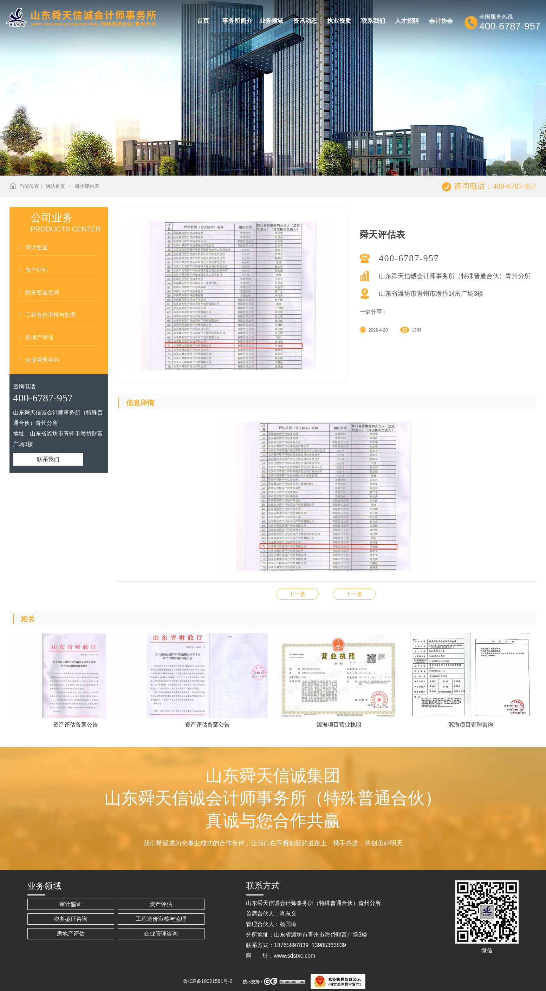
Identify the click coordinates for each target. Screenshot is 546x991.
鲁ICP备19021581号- (206, 981)
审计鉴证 (36, 247)
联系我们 (48, 459)
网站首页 (55, 186)
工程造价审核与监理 (50, 315)
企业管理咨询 (42, 360)
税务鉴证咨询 (42, 292)
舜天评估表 (87, 186)
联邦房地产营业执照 (297, 594)
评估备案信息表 (354, 594)
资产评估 (36, 270)
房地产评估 (39, 337)
